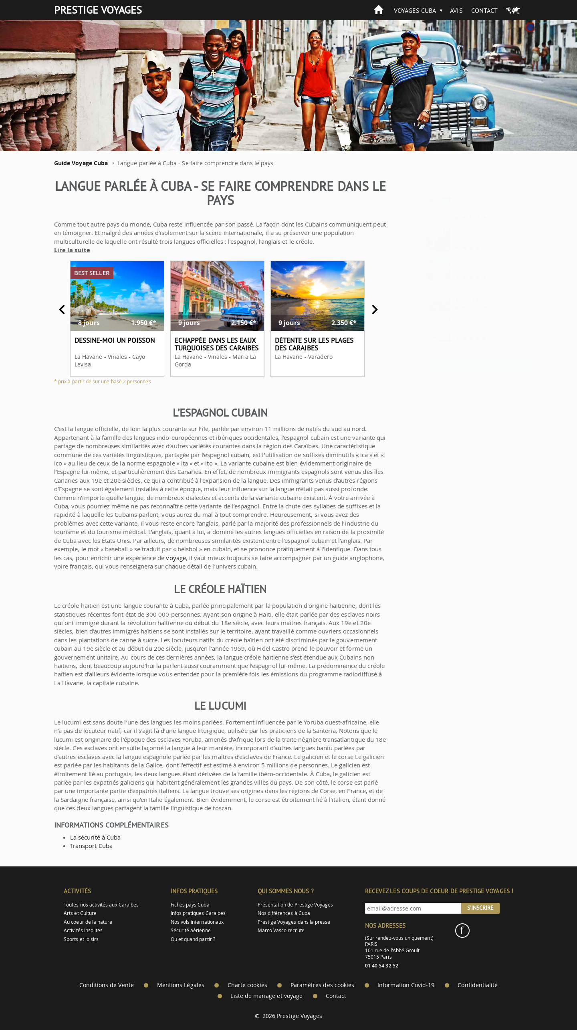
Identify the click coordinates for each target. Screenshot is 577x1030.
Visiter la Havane (446, 440)
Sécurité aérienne (191, 930)
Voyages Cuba (415, 10)
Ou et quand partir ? (193, 939)
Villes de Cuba (460, 506)
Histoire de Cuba (446, 599)
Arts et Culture (80, 913)
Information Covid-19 (405, 985)
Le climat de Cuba (465, 473)
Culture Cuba (442, 517)
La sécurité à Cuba (91, 837)
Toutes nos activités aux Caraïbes (101, 904)
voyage (172, 558)
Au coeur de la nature (88, 922)
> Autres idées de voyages (461, 364)
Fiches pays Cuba (190, 904)
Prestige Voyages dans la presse (294, 922)
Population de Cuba (450, 589)
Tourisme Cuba (461, 577)
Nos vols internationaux (197, 922)
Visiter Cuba (440, 429)
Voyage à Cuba (427, 418)
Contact (484, 10)
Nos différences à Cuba (284, 913)
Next (371, 310)
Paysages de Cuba (465, 495)
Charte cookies (247, 985)
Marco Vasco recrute (281, 930)
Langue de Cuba (446, 610)
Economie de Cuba (449, 567)
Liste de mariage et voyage (266, 996)
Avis (456, 10)
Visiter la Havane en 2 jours (474, 451)
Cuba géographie (447, 462)
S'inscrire (480, 907)
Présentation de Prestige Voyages (295, 904)
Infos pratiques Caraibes (198, 913)
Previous (58, 310)
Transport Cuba (87, 846)
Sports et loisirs (81, 939)
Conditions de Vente (106, 985)
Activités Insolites (83, 930)
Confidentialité (478, 985)
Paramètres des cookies (322, 985)
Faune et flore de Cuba (472, 484)
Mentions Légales (180, 985)
